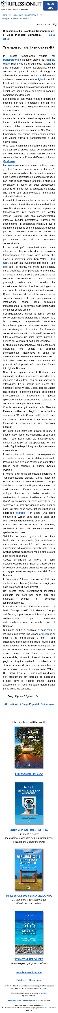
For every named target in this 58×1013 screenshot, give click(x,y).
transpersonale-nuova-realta (15, 18)
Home (4, 15)
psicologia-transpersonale (26, 15)
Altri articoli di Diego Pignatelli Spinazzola (29, 704)
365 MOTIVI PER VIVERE (29, 959)
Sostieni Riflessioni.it (29, 980)
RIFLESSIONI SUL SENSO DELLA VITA (29, 895)
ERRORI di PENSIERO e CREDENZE (29, 830)
